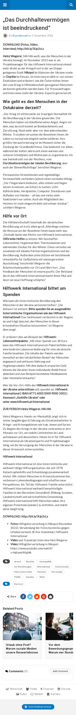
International (43, 566)
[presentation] (67, 637)
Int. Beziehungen (23, 566)
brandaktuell (20, 35)
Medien (37, 694)
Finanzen (47, 688)
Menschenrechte (23, 571)
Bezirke (30, 561)
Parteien (41, 571)
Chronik (64, 688)
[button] (5, 5)
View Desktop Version (38, 706)
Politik (17, 576)
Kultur (21, 694)
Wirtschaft (14, 688)
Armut (17, 561)
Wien (42, 576)
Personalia (56, 571)
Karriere (18, 583)
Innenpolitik (45, 561)
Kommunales (62, 566)
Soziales (30, 576)
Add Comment (60, 671)
